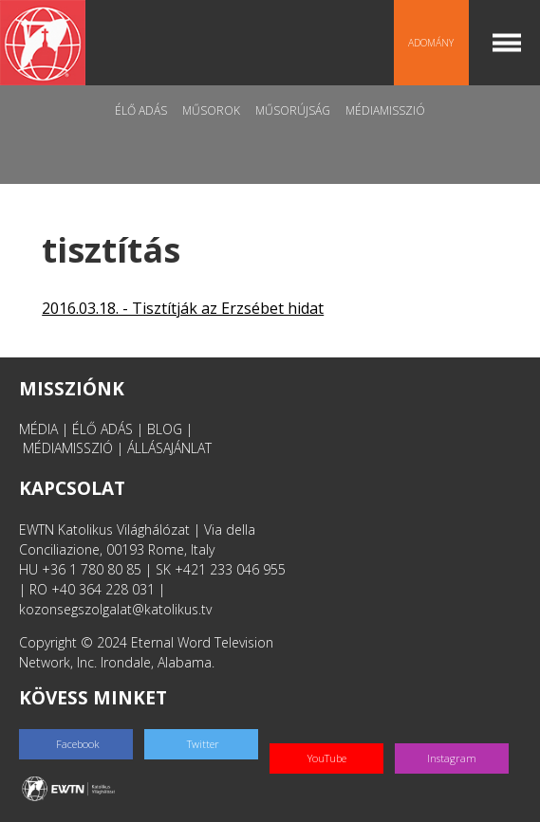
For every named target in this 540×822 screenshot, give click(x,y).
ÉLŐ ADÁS (102, 429)
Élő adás (141, 110)
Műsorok (211, 110)
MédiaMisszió (385, 110)
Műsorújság (292, 110)
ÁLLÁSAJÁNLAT (169, 448)
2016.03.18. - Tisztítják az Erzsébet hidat (183, 308)
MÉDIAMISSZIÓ (68, 448)
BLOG (164, 429)
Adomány (431, 42)
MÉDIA (38, 429)
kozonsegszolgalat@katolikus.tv (115, 609)
